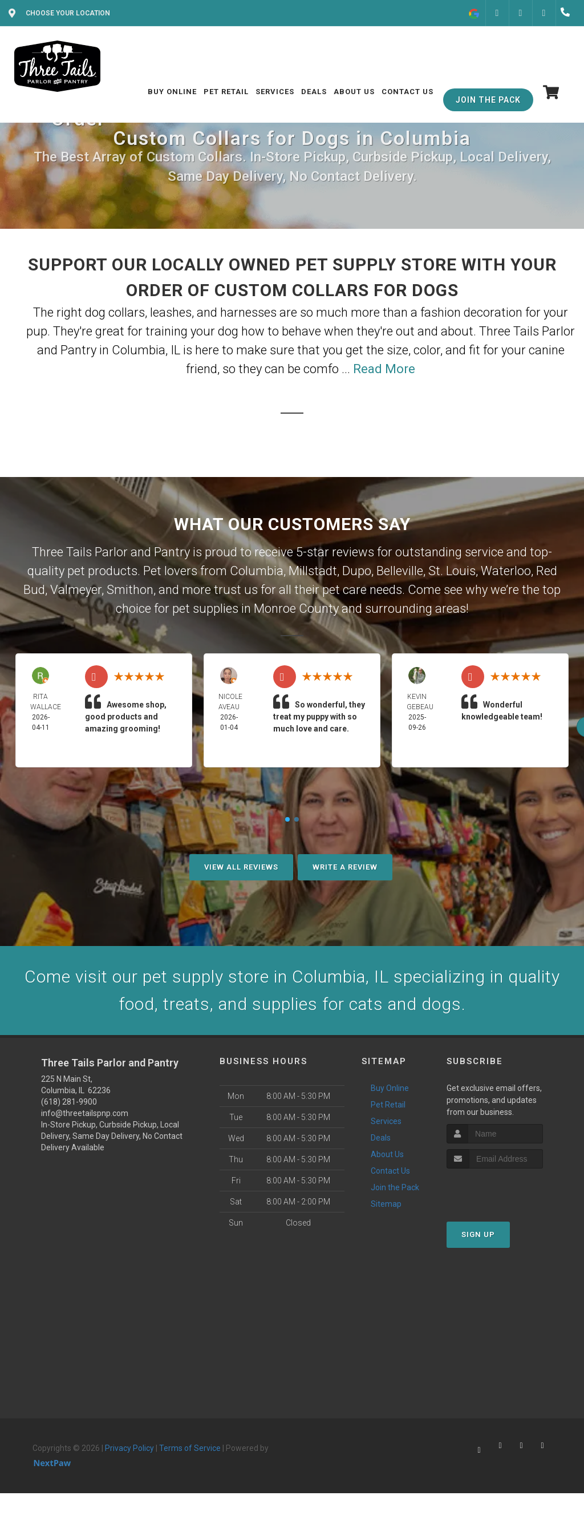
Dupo (356, 571)
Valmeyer (76, 590)
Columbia (256, 571)
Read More (384, 369)
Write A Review (345, 867)
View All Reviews (241, 867)
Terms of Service (190, 1448)
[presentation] (507, 1190)
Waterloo (506, 571)
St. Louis (452, 571)
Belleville (399, 571)
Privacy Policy (129, 1448)
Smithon (130, 590)
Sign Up (478, 1234)
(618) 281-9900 (69, 1101)
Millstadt (313, 571)
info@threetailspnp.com (84, 1113)
